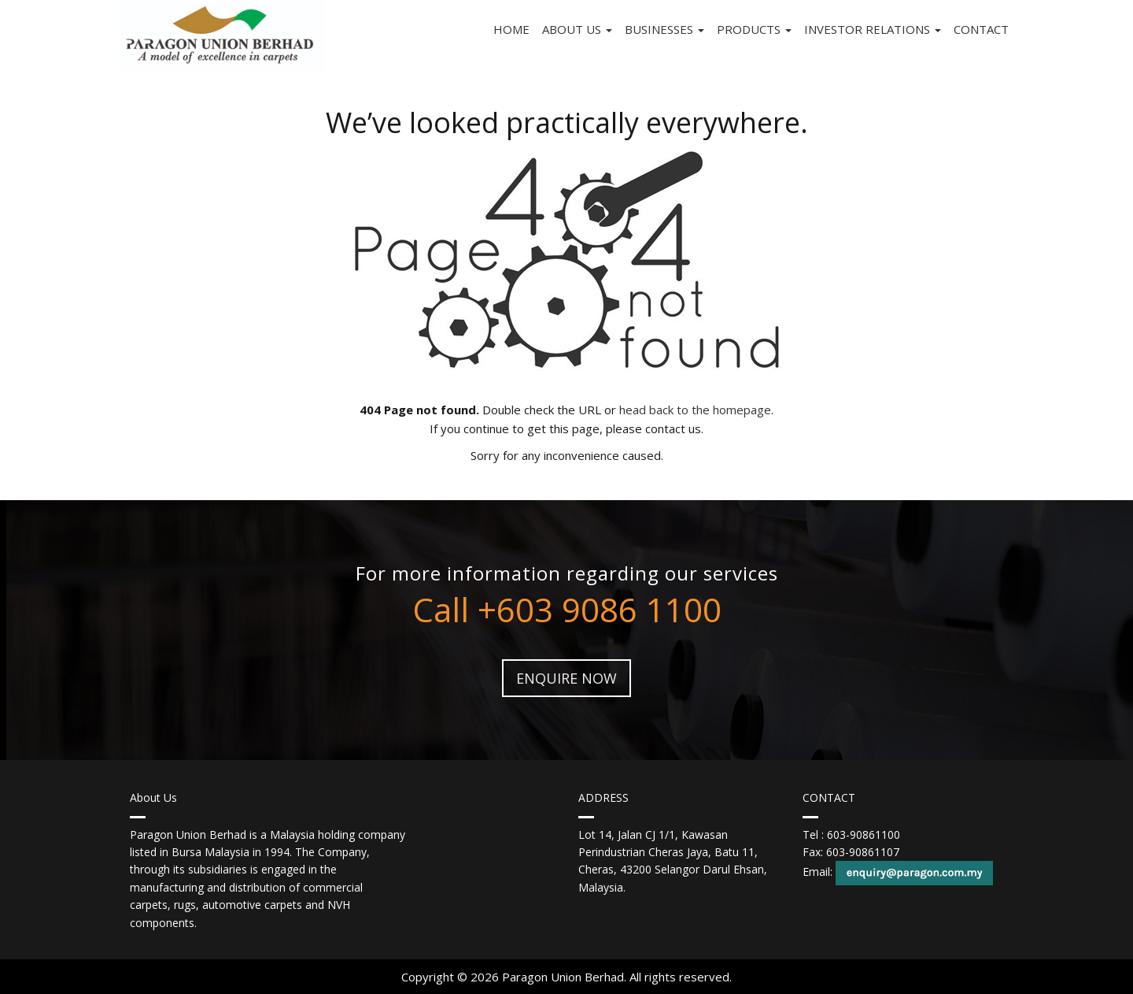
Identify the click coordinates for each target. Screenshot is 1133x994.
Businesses (664, 29)
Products (754, 29)
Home (511, 29)
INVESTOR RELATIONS (872, 29)
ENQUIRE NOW (566, 678)
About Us (577, 29)
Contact (981, 29)
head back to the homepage (695, 409)
